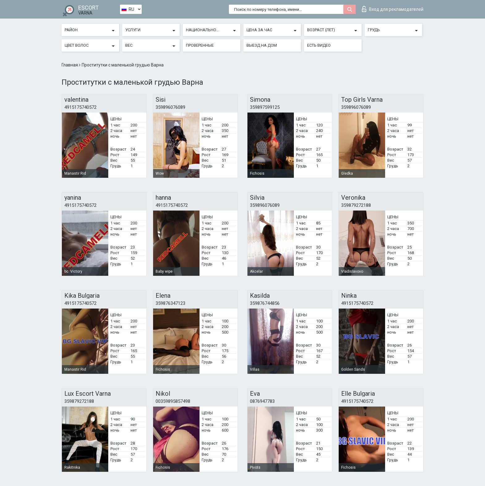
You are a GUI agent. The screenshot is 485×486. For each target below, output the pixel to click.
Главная (70, 64)
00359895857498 (173, 401)
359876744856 (265, 303)
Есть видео (319, 45)
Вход (392, 9)
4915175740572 (80, 107)
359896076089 (170, 107)
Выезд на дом (262, 45)
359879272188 (356, 205)
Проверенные (200, 45)
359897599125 (265, 107)
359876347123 (170, 303)
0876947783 (262, 401)
